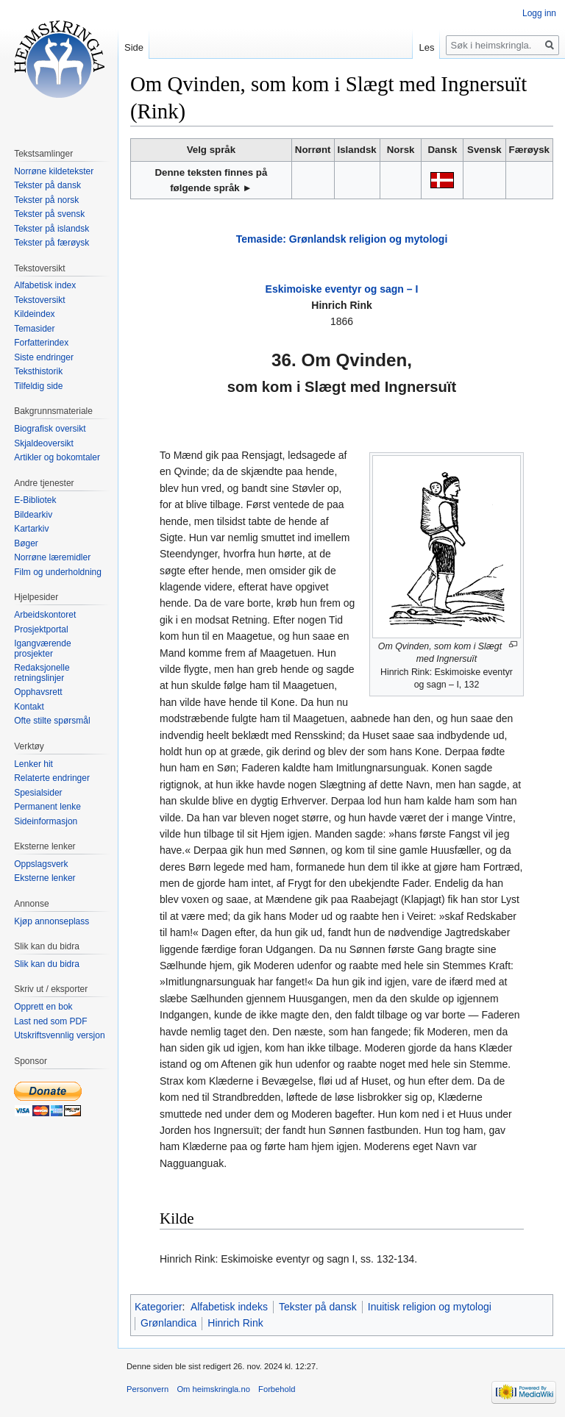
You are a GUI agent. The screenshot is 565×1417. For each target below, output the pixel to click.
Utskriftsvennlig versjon (59, 1035)
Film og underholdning (58, 572)
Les (426, 47)
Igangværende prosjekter (42, 648)
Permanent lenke (47, 807)
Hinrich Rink (235, 1323)
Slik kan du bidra (46, 964)
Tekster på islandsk (51, 229)
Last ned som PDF (50, 1021)
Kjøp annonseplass (51, 921)
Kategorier (158, 1307)
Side (133, 47)
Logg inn (539, 13)
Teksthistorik (38, 371)
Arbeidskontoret (45, 615)
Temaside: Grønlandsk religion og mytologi (342, 239)
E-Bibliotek (35, 500)
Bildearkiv (33, 515)
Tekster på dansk (318, 1307)
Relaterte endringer (52, 778)
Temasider (34, 329)
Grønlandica (168, 1323)
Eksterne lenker (44, 878)
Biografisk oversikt (49, 429)
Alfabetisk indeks (229, 1307)
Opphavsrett (38, 692)
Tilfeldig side (38, 386)
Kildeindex (34, 314)
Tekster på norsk (46, 200)
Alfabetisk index (45, 285)
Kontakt (29, 707)
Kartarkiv (31, 529)
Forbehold (276, 1389)
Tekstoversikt (39, 300)
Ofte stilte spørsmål (52, 720)
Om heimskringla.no (213, 1389)
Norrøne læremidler (52, 557)
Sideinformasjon (45, 821)
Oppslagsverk (41, 864)
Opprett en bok (43, 1007)
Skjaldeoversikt (44, 443)
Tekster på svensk (49, 214)
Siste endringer (44, 357)
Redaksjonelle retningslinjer (41, 673)
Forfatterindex (41, 343)
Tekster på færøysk (51, 243)
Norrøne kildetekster (53, 171)
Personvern (147, 1389)
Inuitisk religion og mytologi (429, 1307)
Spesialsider (38, 793)
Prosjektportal (41, 629)
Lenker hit (33, 764)
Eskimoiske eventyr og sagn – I (342, 289)
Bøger (26, 543)
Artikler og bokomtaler (57, 457)
